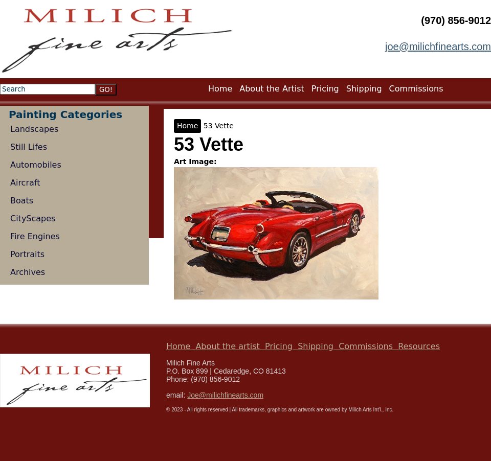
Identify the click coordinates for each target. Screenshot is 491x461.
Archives (27, 272)
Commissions (416, 89)
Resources (419, 346)
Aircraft (25, 183)
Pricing (325, 89)
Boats (21, 200)
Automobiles (35, 165)
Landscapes (34, 129)
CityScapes (32, 218)
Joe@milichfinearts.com (225, 395)
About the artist (227, 346)
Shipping (364, 89)
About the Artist (271, 89)
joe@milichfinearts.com (438, 46)
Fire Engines (35, 236)
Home (187, 126)
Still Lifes (28, 147)
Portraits (27, 254)
